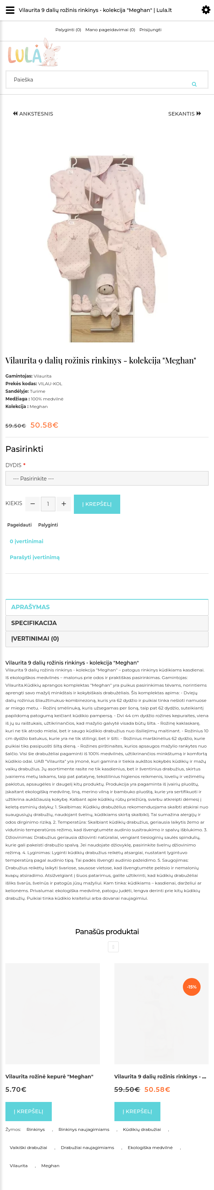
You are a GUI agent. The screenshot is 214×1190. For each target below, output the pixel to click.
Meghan (50, 1165)
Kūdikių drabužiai (142, 1129)
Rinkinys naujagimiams (83, 1129)
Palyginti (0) (68, 29)
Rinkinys (35, 1129)
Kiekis (13, 503)
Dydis (13, 465)
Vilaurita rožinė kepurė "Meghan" (49, 1076)
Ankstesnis (33, 114)
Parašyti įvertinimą (35, 557)
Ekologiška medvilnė (150, 1147)
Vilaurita (19, 1165)
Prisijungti (150, 29)
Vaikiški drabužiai (28, 1147)
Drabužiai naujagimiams (87, 1147)
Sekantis (184, 114)
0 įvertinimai (26, 541)
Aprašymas (30, 607)
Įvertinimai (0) (35, 638)
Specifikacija (34, 623)
